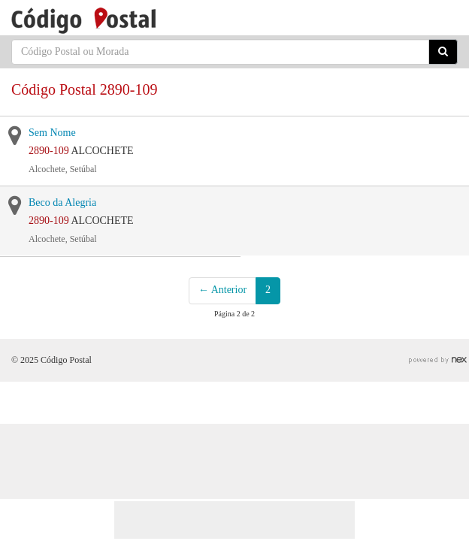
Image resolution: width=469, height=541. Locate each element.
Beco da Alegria (62, 202)
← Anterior (222, 289)
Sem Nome (52, 132)
